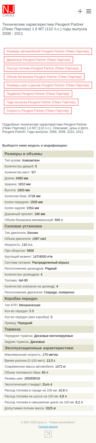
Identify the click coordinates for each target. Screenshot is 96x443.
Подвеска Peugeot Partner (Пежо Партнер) (38, 94)
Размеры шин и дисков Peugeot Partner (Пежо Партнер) (48, 85)
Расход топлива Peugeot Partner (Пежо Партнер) (43, 68)
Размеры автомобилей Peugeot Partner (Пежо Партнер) (48, 51)
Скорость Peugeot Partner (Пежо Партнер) (38, 110)
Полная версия (48, 426)
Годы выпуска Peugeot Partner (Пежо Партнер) (41, 102)
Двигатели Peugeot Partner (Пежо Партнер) (38, 60)
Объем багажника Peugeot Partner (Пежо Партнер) (44, 77)
